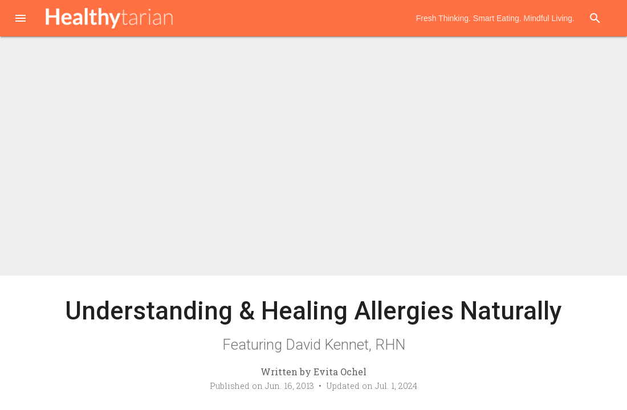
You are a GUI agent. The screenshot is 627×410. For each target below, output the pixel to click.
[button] (20, 19)
